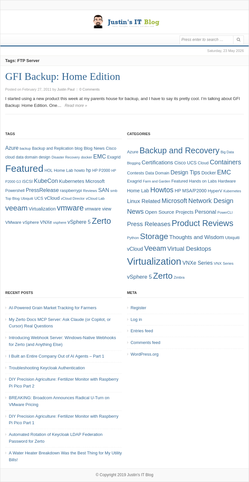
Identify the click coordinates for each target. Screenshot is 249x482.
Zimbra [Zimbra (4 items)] (179, 277)
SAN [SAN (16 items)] (103, 190)
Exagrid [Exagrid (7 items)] (134, 181)
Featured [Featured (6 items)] (179, 181)
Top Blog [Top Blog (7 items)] (12, 198)
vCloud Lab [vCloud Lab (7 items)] (95, 198)
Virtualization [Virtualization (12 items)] (42, 208)
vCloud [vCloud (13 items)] (52, 198)
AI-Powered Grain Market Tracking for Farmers (52, 307)
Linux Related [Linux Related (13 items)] (143, 201)
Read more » (76, 105)
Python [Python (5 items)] (133, 237)
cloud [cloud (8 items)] (10, 157)
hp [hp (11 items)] (88, 170)
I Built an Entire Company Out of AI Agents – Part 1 (56, 356)
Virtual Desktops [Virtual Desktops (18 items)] (189, 248)
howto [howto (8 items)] (79, 170)
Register (138, 307)
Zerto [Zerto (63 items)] (162, 275)
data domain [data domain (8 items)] (27, 157)
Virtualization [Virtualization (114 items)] (154, 261)
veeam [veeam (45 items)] (16, 208)
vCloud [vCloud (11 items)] (135, 249)
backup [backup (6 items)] (25, 148)
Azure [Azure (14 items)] (11, 148)
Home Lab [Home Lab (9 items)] (63, 170)
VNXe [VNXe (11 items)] (46, 222)
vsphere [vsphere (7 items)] (59, 222)
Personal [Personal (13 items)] (205, 212)
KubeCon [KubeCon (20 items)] (46, 181)
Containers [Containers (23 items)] (225, 162)
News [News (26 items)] (135, 211)
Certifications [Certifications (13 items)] (157, 162)
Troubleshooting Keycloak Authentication (47, 367)
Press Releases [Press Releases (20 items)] (149, 224)
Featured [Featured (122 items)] (24, 168)
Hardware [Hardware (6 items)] (227, 181)
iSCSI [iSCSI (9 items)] (27, 181)
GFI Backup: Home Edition (62, 76)
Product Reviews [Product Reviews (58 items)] (202, 223)
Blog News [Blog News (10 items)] (94, 148)
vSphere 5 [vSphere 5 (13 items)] (139, 277)
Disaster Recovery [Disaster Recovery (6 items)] (66, 157)
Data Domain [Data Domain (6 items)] (157, 173)
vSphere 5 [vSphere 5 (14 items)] (78, 222)
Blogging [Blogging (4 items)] (133, 163)
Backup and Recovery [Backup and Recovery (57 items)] (179, 150)
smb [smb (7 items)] (113, 191)
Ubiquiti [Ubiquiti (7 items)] (27, 198)
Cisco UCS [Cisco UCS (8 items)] (185, 162)
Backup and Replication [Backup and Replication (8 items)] (53, 148)
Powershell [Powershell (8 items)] (14, 190)
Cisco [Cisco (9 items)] (111, 148)
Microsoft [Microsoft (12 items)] (94, 181)
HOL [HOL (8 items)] (48, 170)
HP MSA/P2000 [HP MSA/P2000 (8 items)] (191, 190)
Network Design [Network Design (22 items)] (210, 200)
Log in (136, 319)
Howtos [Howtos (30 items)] (161, 190)
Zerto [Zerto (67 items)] (101, 220)
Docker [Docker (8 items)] (208, 172)
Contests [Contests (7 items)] (135, 173)
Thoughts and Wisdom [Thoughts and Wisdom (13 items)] (196, 237)
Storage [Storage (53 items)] (154, 236)
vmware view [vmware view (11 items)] (98, 208)
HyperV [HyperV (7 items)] (215, 190)
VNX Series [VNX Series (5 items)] (224, 263)
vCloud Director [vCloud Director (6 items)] (73, 198)
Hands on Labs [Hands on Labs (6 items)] (203, 181)
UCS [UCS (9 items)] (38, 198)
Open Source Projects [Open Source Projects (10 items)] (169, 212)
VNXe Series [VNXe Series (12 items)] (198, 263)
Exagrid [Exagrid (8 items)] (114, 157)
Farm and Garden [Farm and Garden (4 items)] (156, 181)
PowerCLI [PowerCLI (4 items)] (225, 212)
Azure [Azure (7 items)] (132, 151)
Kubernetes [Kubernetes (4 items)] (232, 191)
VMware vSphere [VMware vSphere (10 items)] (22, 222)
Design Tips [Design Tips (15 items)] (185, 172)
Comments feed (145, 342)
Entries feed (142, 330)
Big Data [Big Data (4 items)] (227, 152)
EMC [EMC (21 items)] (224, 172)
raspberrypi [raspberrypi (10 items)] (71, 190)
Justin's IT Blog (140, 475)
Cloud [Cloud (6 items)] (203, 162)
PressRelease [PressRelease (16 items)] (42, 190)
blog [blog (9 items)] (78, 148)
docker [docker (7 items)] (86, 157)
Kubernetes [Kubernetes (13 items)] (71, 181)
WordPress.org (145, 354)
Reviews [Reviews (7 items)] (90, 191)
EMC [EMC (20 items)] (99, 156)
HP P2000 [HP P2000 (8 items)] (101, 170)
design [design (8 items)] (45, 157)
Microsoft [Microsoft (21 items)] (174, 200)
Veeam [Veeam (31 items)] (155, 248)
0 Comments (89, 89)
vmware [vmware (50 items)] (70, 208)
